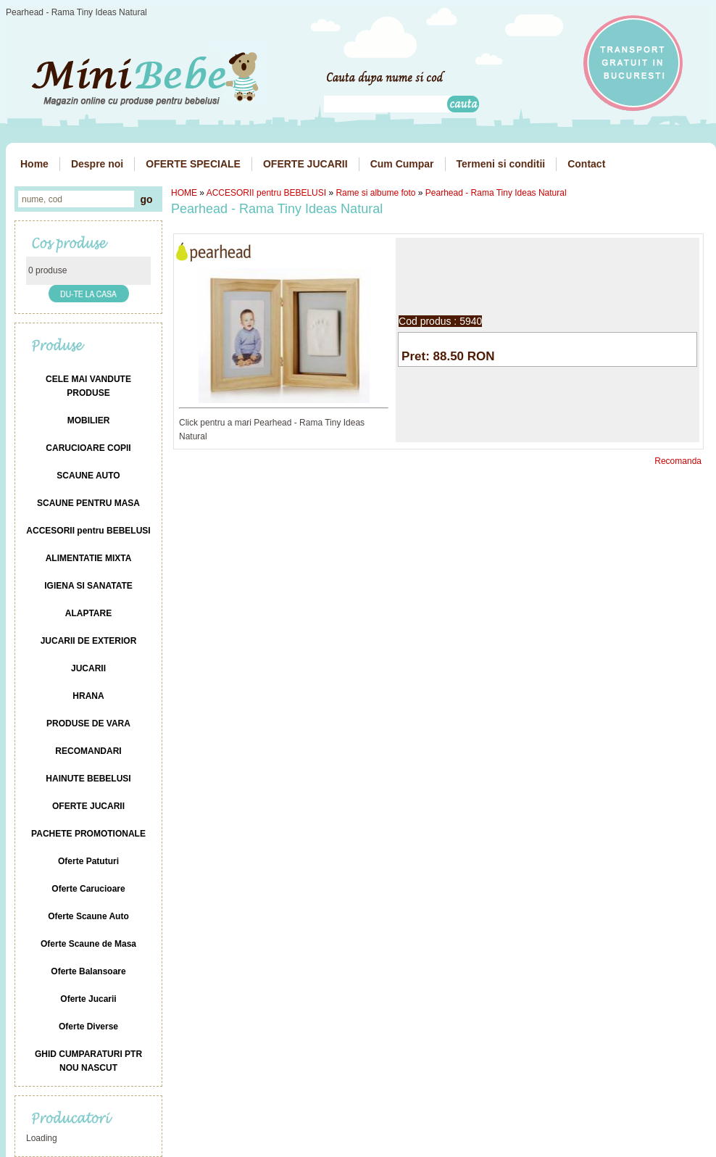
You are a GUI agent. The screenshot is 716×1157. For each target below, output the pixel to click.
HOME (184, 193)
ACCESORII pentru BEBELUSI (266, 193)
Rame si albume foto (375, 193)
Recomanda (678, 461)
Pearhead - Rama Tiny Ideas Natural (496, 193)
